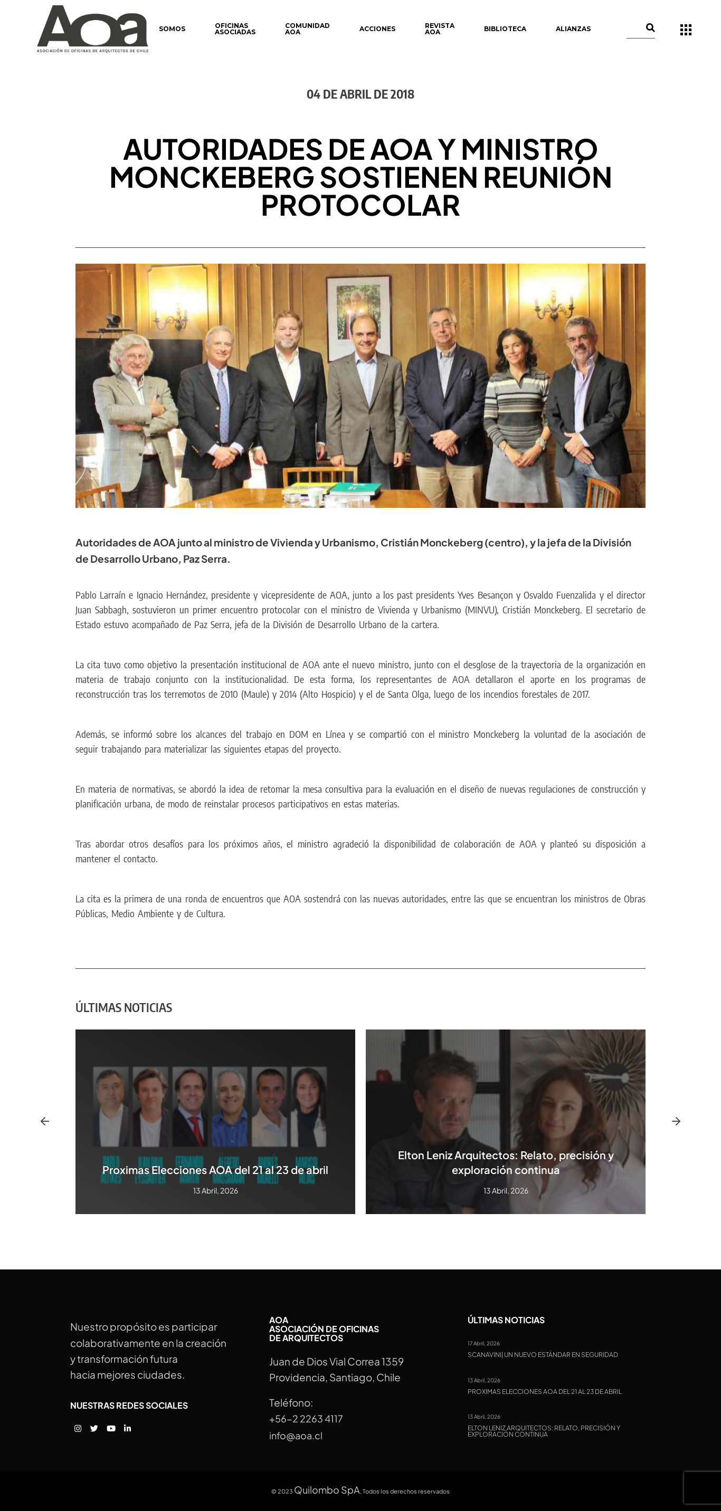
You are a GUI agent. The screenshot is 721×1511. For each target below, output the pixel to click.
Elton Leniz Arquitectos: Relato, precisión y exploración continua (544, 1431)
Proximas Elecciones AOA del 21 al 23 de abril (215, 1169)
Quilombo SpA (327, 1490)
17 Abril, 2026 (484, 1343)
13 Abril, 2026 (484, 1380)
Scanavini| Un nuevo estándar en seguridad (543, 1355)
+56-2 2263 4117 (306, 1418)
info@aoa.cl (295, 1435)
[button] (45, 1122)
